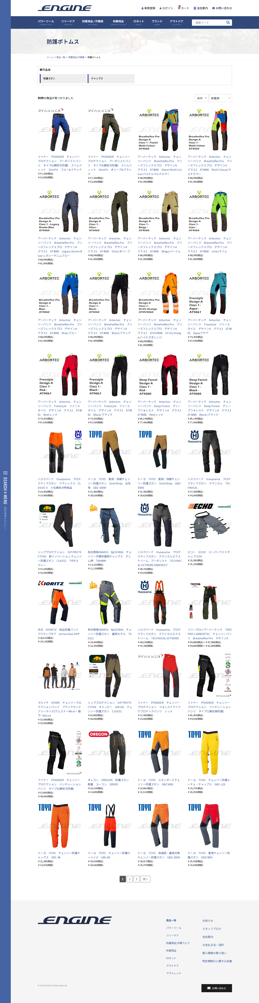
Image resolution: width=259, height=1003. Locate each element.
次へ (145, 879)
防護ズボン (49, 78)
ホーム (50, 57)
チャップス (97, 78)
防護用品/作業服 (76, 57)
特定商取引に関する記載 (217, 961)
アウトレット (173, 973)
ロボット (138, 22)
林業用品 (118, 22)
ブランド (157, 22)
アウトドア (176, 22)
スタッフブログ (211, 929)
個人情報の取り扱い (214, 953)
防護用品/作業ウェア (178, 943)
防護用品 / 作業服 (92, 22)
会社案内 (201, 8)
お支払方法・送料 (213, 945)
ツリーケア (68, 22)
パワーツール (46, 22)
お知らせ (207, 920)
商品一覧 (60, 57)
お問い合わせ (222, 8)
